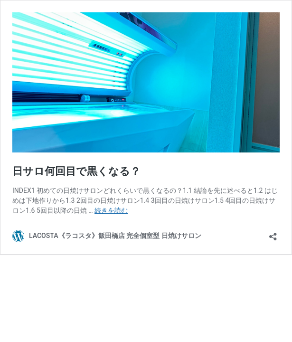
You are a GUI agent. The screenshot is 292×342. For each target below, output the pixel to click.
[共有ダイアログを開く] (273, 233)
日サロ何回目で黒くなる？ (76, 171)
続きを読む (111, 210)
